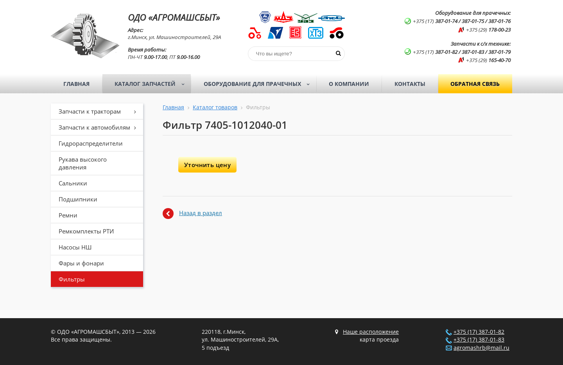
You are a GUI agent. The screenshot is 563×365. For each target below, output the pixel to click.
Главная (76, 83)
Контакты (409, 83)
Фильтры (72, 279)
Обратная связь (475, 83)
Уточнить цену (207, 165)
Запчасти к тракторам (100, 111)
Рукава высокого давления (83, 163)
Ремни (68, 215)
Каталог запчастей (152, 84)
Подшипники (78, 199)
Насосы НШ (75, 247)
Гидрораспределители (91, 143)
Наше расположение (371, 331)
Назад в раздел (200, 213)
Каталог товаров (215, 107)
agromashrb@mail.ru (481, 347)
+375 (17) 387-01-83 (479, 339)
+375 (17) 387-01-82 (479, 331)
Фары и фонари (81, 263)
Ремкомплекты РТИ (86, 231)
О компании (349, 83)
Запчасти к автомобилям (100, 127)
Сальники (73, 183)
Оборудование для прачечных (259, 84)
